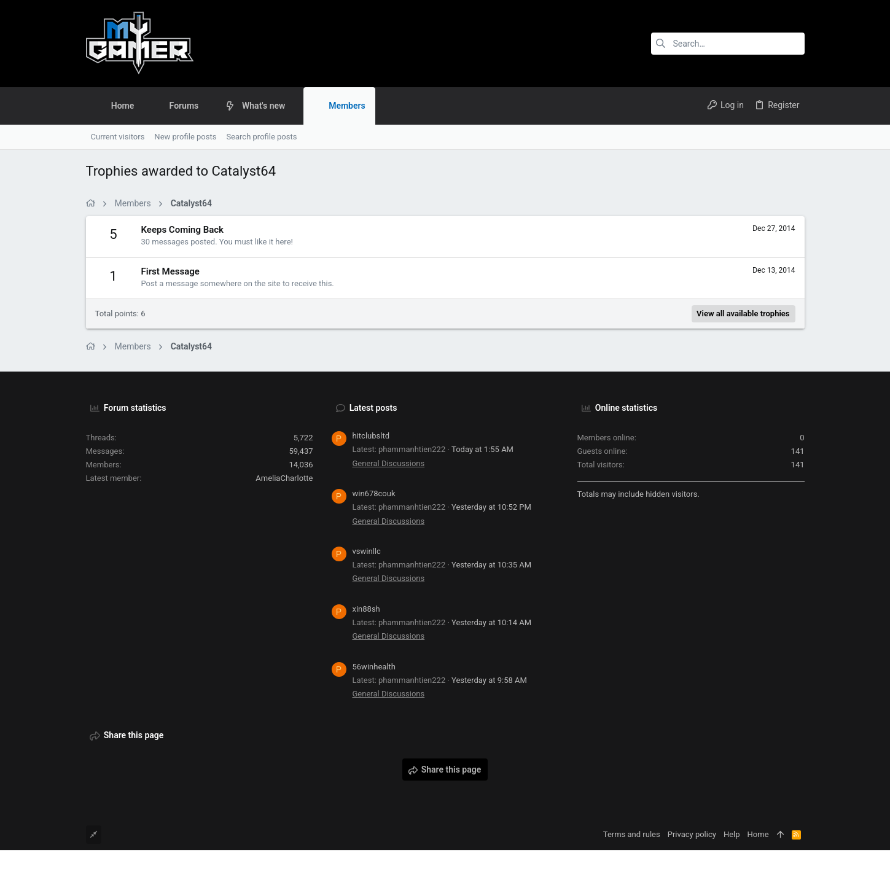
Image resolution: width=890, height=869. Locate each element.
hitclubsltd (371, 435)
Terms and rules (631, 834)
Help (732, 834)
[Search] (728, 44)
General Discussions (389, 463)
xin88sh (366, 609)
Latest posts (373, 408)
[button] (208, 106)
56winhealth (374, 666)
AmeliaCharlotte (284, 478)
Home (758, 834)
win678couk (374, 493)
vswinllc (367, 551)
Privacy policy (692, 834)
